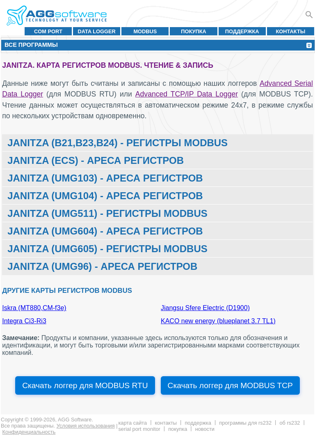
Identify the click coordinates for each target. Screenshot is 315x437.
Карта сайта (132, 423)
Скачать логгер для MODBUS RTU (85, 385)
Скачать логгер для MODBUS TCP (230, 385)
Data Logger (97, 31)
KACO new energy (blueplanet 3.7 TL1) (218, 320)
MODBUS (145, 31)
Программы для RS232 (245, 423)
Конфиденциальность (29, 432)
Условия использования (86, 426)
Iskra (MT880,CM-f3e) (34, 307)
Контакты (291, 31)
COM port (48, 31)
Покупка (193, 31)
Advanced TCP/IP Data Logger (186, 94)
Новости (205, 429)
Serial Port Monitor (139, 429)
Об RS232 (289, 423)
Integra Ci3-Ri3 (24, 320)
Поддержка (242, 31)
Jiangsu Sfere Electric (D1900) (205, 307)
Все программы (31, 44)
